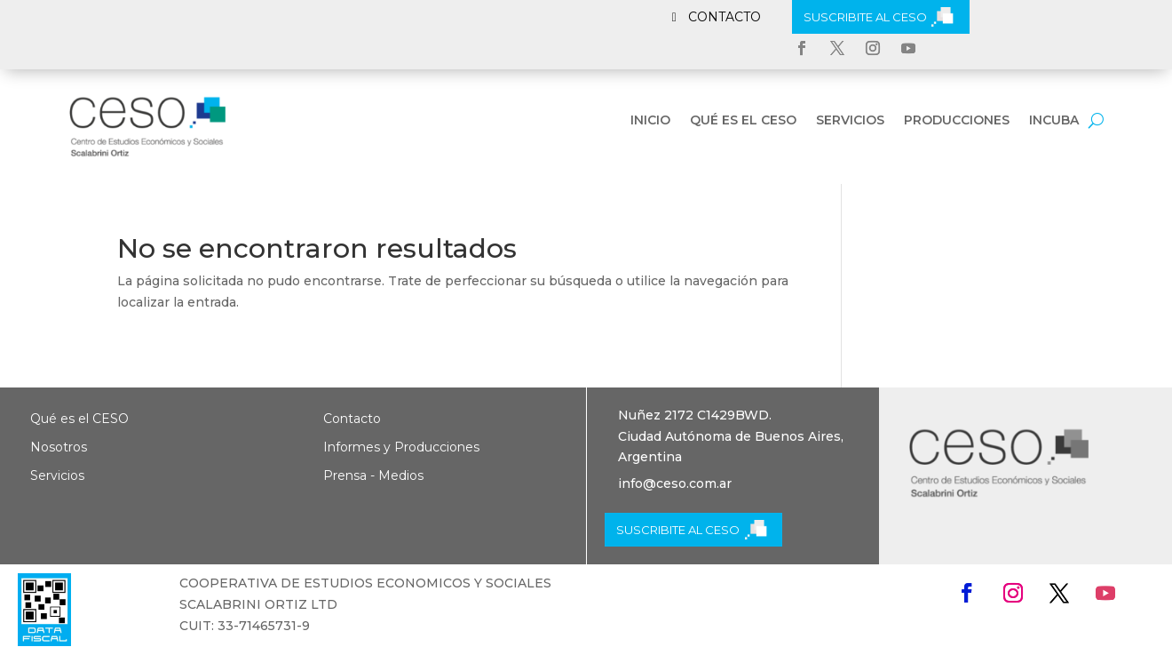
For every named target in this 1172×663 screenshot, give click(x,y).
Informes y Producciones (401, 447)
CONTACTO (724, 17)
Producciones (957, 121)
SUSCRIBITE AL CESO (865, 17)
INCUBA (1054, 121)
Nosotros (58, 447)
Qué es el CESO (743, 121)
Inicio (650, 121)
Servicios (850, 121)
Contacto (352, 419)
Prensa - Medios (373, 475)
